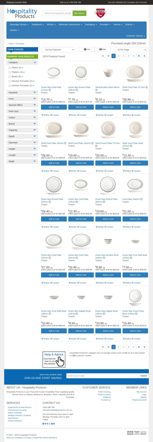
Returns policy (104, 394)
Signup (144, 397)
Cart (111, 2)
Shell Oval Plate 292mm (53, 143)
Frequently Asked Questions (45, 437)
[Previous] (108, 56)
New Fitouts (13, 418)
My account (142, 392)
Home (11, 44)
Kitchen (51, 24)
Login (144, 394)
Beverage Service (19, 24)
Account (143, 2)
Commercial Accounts (17, 410)
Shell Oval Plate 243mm (80, 143)
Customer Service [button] (135, 36)
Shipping (106, 397)
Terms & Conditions (14, 437)
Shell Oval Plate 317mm (135, 87)
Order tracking (104, 392)
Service (118, 24)
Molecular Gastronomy (70, 24)
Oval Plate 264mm (132, 199)
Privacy (28, 437)
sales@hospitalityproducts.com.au (57, 410)
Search (79, 13)
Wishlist (121, 2)
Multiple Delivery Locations (19, 415)
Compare (132, 2)
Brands (130, 24)
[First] (103, 56)
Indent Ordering (14, 413)
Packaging (91, 24)
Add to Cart (54, 107)
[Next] (139, 56)
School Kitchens (15, 421)
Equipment (38, 24)
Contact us (105, 400)
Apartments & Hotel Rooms (20, 407)
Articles (14, 30)
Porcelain (105, 24)
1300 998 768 (75, 2)
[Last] (144, 56)
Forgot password (139, 400)
